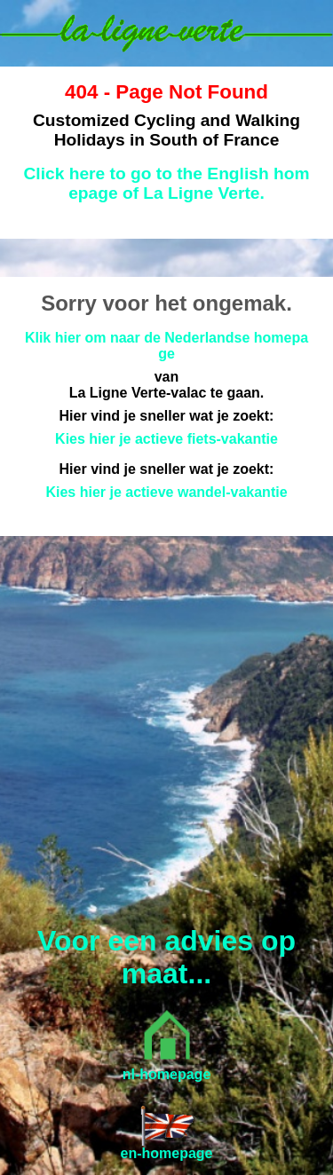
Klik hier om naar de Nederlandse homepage (166, 345)
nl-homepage (167, 1074)
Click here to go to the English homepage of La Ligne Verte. (167, 183)
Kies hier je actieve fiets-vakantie (166, 438)
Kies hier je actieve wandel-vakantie (166, 492)
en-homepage (166, 1153)
